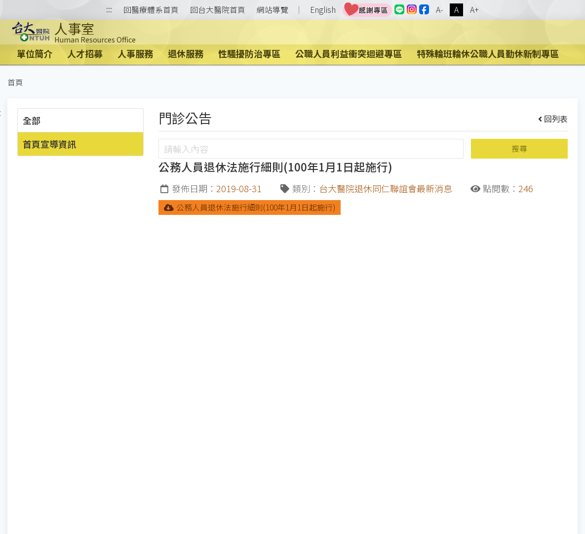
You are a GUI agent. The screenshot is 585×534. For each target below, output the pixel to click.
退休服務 (185, 53)
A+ (474, 9)
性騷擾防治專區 (249, 53)
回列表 (553, 118)
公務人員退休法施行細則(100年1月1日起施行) (249, 207)
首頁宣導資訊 (49, 143)
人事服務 (135, 53)
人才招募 (85, 53)
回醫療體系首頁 (151, 10)
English (323, 9)
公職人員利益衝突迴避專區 (348, 53)
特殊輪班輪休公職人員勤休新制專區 (488, 53)
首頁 (15, 82)
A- (439, 9)
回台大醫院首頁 (217, 10)
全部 (31, 120)
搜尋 (519, 148)
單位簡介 (34, 53)
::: (109, 10)
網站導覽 (272, 10)
